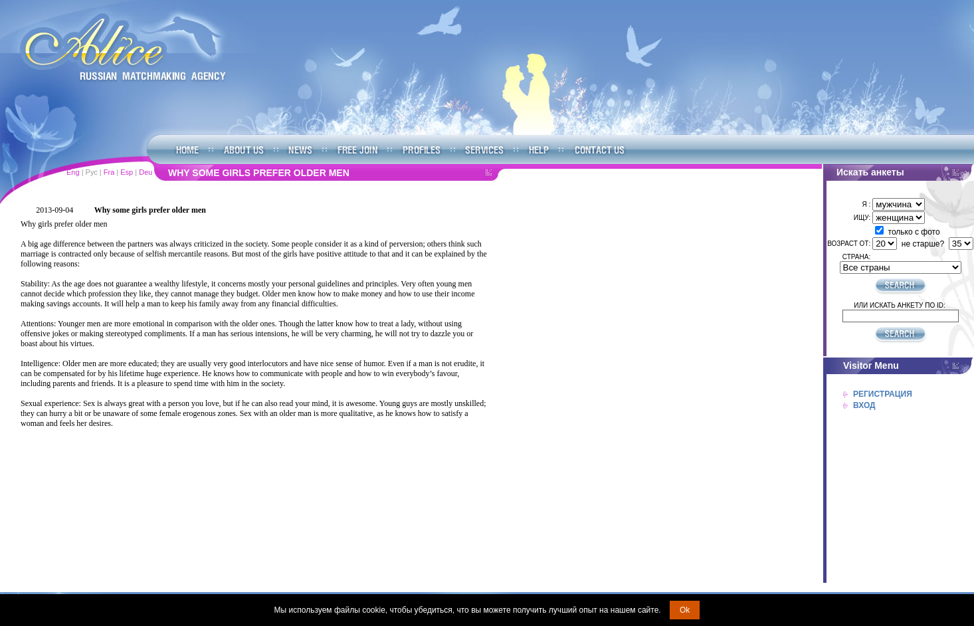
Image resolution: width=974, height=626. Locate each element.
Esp (126, 172)
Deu (145, 172)
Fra (109, 172)
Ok (685, 610)
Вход (864, 405)
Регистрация (882, 394)
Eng (73, 172)
